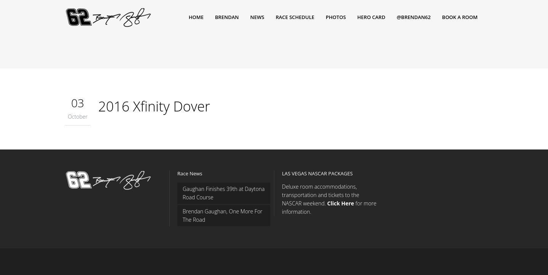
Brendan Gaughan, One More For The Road (223, 215)
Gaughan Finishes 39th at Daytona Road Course (224, 193)
